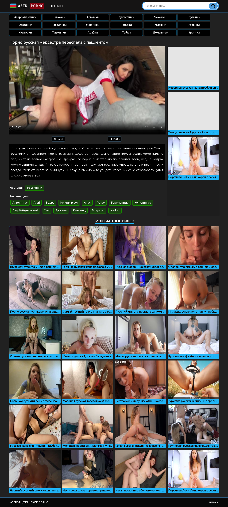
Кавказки (59, 17)
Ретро (101, 202)
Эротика (194, 32)
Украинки (93, 24)
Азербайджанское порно (29, 502)
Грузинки (194, 17)
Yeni (46, 210)
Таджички (59, 32)
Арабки (93, 32)
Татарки (126, 24)
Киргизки (25, 32)
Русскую (61, 210)
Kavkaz (115, 210)
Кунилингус (143, 202)
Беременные (119, 202)
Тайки (126, 32)
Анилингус (19, 202)
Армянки (92, 17)
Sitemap (213, 502)
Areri (37, 202)
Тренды (57, 6)
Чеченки (160, 17)
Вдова (50, 202)
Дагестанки (126, 17)
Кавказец (79, 210)
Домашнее (160, 32)
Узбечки (194, 24)
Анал (87, 202)
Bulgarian (98, 210)
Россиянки (59, 24)
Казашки (160, 24)
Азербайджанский (25, 210)
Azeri (27, 6)
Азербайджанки (25, 17)
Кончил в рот (69, 202)
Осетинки (25, 24)
